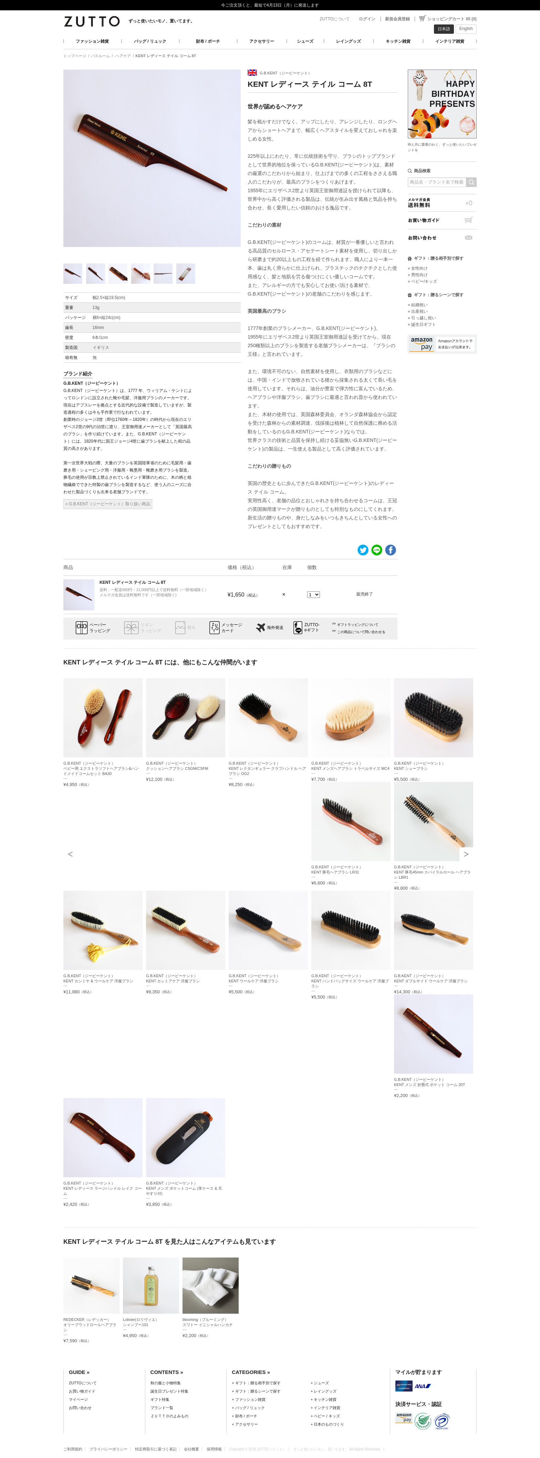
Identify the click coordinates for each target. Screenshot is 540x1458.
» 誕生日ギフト (422, 324)
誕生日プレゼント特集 (169, 1391)
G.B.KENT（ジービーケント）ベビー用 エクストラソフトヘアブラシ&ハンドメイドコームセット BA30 (101, 768)
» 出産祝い (418, 311)
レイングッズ (348, 41)
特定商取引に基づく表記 (156, 1449)
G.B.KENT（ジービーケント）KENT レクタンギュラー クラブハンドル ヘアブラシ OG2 (267, 768)
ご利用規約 (72, 1449)
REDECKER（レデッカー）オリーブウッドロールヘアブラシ (89, 1324)
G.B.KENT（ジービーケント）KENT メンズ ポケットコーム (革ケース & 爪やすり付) (184, 1188)
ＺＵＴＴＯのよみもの (169, 1416)
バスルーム (100, 56)
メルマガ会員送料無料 (442, 202)
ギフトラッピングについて (357, 625)
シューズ (305, 41)
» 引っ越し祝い (422, 318)
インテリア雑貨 (449, 41)
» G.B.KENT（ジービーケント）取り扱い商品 (107, 503)
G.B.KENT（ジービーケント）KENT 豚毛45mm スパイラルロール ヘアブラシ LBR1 (432, 872)
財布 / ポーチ (208, 41)
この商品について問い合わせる (361, 632)
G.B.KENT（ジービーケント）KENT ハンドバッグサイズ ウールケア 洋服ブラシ (350, 981)
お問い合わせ (442, 238)
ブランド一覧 (161, 1408)
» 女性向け (418, 268)
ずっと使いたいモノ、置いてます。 (161, 21)
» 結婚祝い (418, 304)
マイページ (78, 1399)
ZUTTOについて (335, 19)
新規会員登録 (397, 19)
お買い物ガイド (442, 220)
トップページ (74, 56)
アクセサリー (261, 41)
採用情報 (214, 1449)
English (466, 28)
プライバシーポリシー (108, 1449)
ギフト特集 (159, 1399)
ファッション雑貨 (92, 41)
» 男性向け (418, 274)
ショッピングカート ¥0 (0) (452, 19)
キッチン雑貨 (398, 41)
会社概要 (191, 1449)
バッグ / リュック (150, 41)
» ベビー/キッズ (422, 281)
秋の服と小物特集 (165, 1383)
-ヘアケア (122, 56)
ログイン (367, 19)
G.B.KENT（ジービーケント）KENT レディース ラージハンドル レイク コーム (102, 1188)
